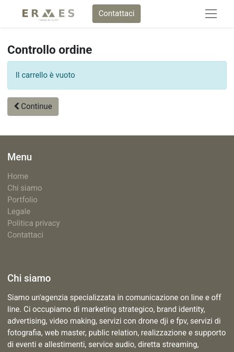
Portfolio (22, 199)
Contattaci (117, 13)
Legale (18, 211)
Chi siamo (24, 188)
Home (17, 176)
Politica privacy (33, 223)
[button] (33, 106)
